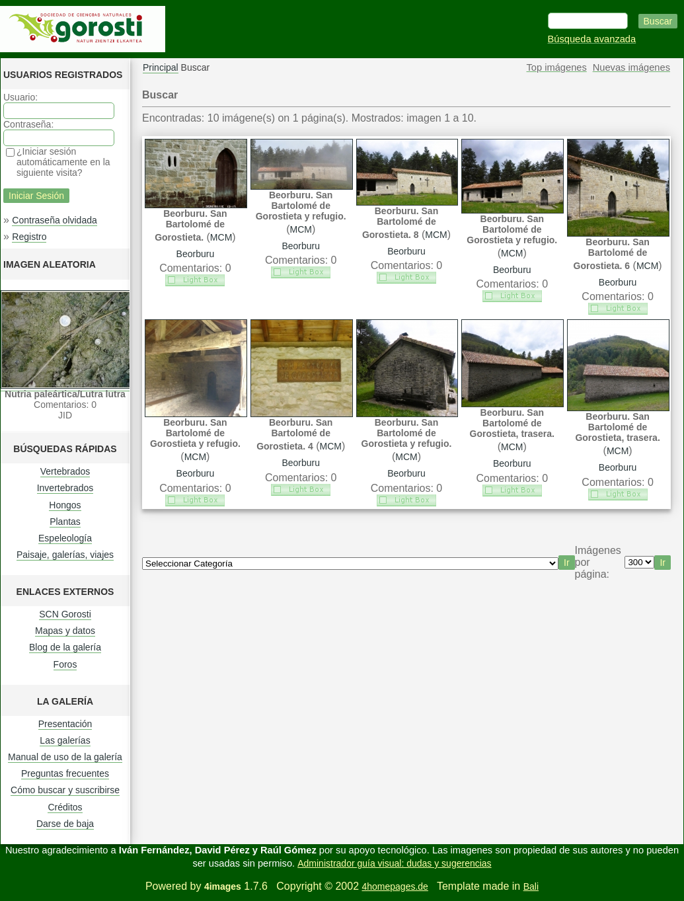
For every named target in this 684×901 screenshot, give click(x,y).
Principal (160, 67)
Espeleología (65, 538)
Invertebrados (65, 488)
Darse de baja (65, 823)
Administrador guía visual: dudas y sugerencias (394, 863)
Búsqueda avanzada (592, 39)
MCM (221, 237)
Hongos (65, 505)
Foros (65, 664)
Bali (531, 886)
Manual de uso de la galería (65, 757)
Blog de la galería (65, 647)
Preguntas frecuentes (65, 773)
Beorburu (195, 254)
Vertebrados (65, 471)
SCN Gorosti (65, 614)
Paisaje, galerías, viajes (65, 554)
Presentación (65, 724)
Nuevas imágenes (631, 67)
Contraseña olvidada (54, 220)
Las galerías (65, 740)
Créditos (65, 807)
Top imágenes (557, 67)
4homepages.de (394, 886)
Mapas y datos (65, 630)
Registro (29, 236)
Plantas (65, 521)
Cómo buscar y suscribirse (65, 790)
